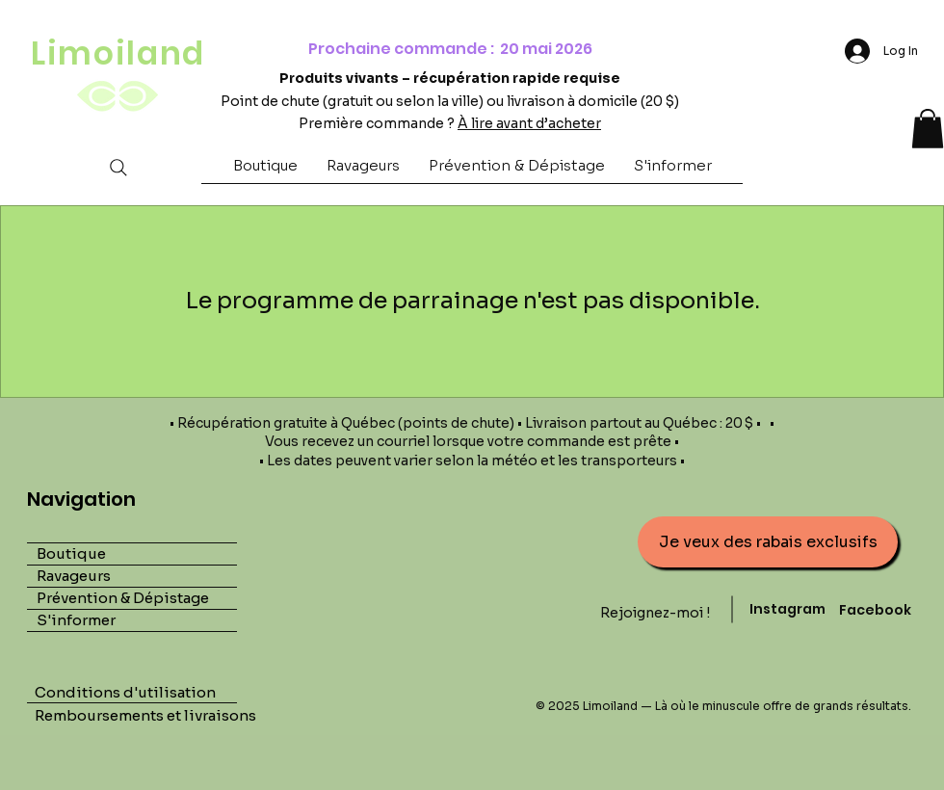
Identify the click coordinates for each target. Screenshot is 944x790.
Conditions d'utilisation (125, 692)
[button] (265, 171)
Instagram (787, 609)
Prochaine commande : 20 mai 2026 (450, 49)
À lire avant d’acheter (529, 123)
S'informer (76, 620)
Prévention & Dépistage (123, 598)
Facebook (875, 609)
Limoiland (118, 53)
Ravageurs (74, 575)
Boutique (71, 553)
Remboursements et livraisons (147, 715)
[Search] (118, 167)
